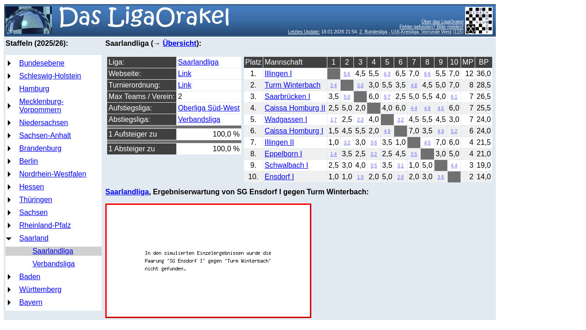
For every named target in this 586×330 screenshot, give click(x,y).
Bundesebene (42, 63)
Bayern (31, 302)
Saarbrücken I (287, 96)
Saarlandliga (53, 251)
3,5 (414, 154)
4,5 (441, 108)
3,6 (374, 142)
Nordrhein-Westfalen (52, 174)
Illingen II (279, 142)
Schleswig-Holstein (50, 76)
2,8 (400, 177)
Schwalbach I (286, 165)
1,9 (360, 177)
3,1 (400, 165)
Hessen (31, 187)
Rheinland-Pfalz (45, 225)
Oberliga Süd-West (209, 108)
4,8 (414, 85)
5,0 (347, 96)
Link (184, 73)
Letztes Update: (304, 31)
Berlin (28, 161)
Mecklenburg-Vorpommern (41, 106)
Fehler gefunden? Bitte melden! (432, 26)
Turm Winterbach (292, 85)
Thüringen (35, 200)
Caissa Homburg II (295, 108)
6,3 (387, 74)
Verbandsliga (54, 264)
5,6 (347, 74)
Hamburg (34, 89)
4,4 (414, 108)
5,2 (454, 131)
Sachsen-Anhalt (45, 135)
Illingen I (278, 73)
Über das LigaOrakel (443, 21)
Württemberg (40, 289)
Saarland (34, 238)
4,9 (441, 131)
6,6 (427, 74)
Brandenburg (40, 148)
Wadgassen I (286, 119)
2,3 (360, 119)
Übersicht (179, 43)
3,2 (400, 119)
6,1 (454, 96)
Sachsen (33, 212)
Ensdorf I (279, 177)
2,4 (334, 85)
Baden (29, 276)
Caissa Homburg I (294, 131)
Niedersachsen (43, 122)
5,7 (387, 96)
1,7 (334, 119)
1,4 (334, 154)
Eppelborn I (283, 154)
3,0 (360, 85)
